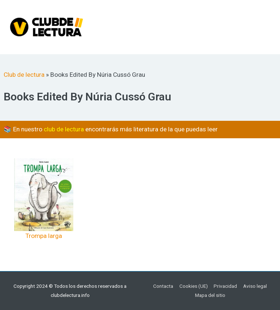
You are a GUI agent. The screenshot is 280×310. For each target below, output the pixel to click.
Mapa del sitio (210, 295)
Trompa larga (44, 235)
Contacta (163, 286)
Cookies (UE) (193, 286)
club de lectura (64, 129)
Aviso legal (255, 286)
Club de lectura (24, 74)
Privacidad (225, 286)
